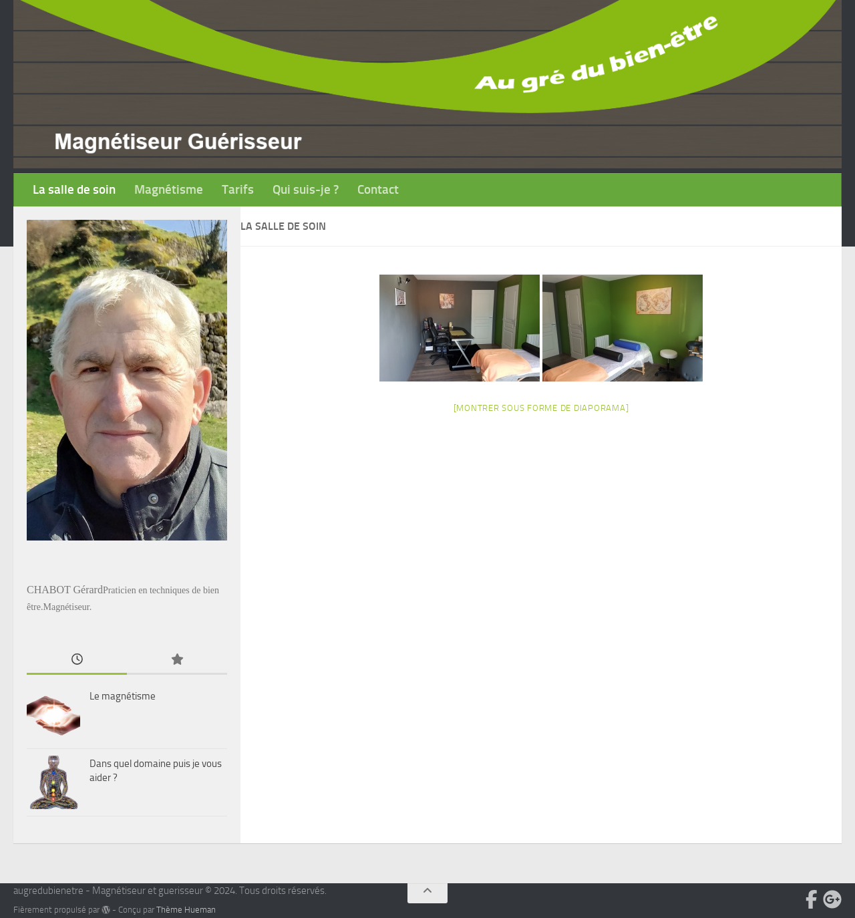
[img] (106, 909)
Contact (378, 189)
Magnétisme (168, 189)
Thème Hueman (186, 910)
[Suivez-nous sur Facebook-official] (812, 899)
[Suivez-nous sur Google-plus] (832, 899)
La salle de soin (74, 189)
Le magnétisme (123, 696)
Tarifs (238, 189)
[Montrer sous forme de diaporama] (541, 408)
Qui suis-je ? (306, 189)
